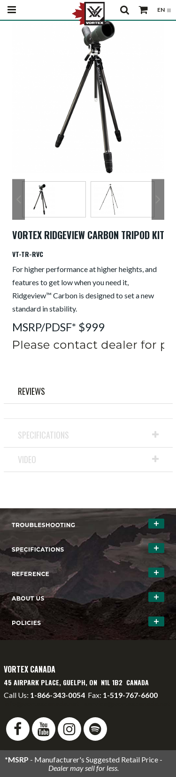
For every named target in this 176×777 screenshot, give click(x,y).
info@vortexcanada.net (41, 703)
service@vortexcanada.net (127, 703)
